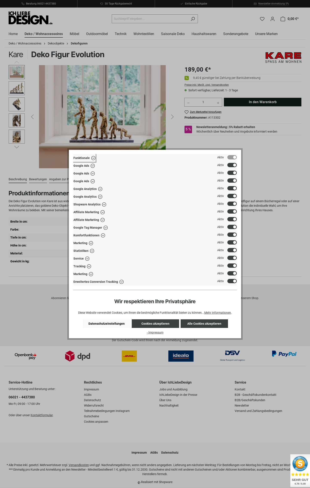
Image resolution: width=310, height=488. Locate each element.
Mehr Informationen (217, 312)
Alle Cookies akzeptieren (204, 323)
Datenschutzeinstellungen (106, 323)
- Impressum (155, 332)
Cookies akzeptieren (155, 323)
